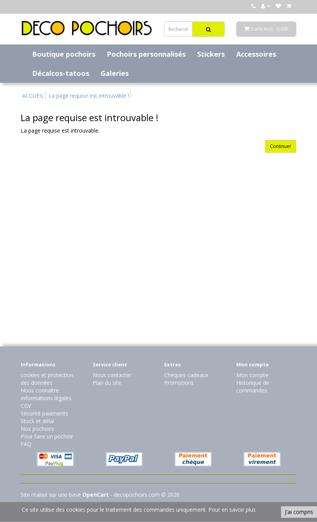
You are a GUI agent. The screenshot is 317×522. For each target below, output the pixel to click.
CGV (26, 405)
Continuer (280, 146)
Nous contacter (112, 375)
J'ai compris (299, 511)
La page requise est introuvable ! (89, 95)
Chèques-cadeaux (186, 375)
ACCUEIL (33, 95)
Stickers (211, 54)
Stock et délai (37, 421)
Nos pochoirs (37, 428)
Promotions (179, 382)
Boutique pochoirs (63, 54)
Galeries (115, 73)
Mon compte (252, 375)
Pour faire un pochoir (47, 436)
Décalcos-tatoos (60, 73)
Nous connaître (40, 390)
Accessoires (256, 54)
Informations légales (46, 398)
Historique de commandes (252, 386)
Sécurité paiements (44, 413)
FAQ (26, 444)
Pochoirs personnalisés (146, 54)
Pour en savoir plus (232, 509)
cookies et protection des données (47, 378)
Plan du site (107, 382)
